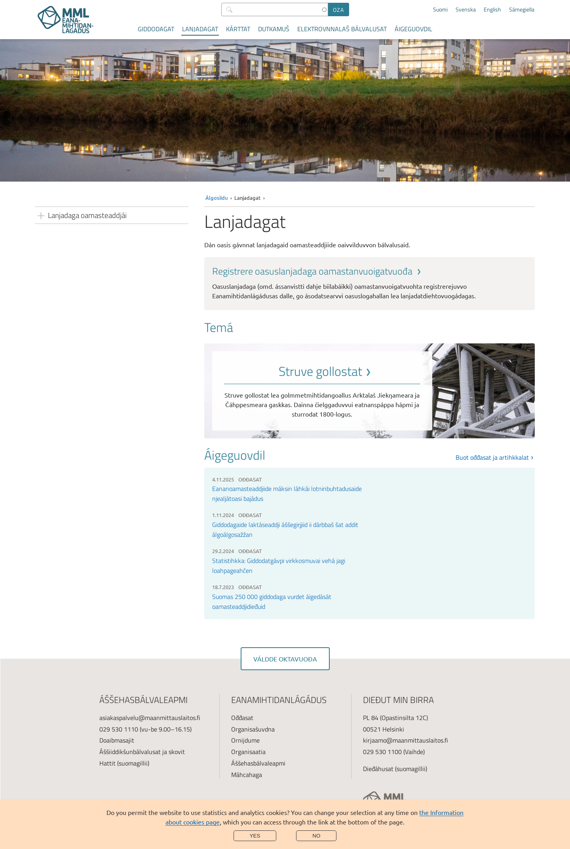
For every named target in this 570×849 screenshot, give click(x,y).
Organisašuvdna (253, 729)
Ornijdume (245, 740)
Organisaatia (248, 751)
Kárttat (238, 29)
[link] (369, 282)
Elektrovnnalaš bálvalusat (342, 29)
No (316, 836)
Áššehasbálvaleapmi (258, 763)
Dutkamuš (273, 29)
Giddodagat (156, 29)
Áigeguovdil (413, 29)
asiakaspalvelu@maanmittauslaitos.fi (149, 717)
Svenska (466, 9)
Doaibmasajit (116, 740)
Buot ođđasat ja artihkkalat (492, 457)
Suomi (440, 9)
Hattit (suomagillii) (124, 763)
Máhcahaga (246, 774)
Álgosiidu (216, 197)
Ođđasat (242, 717)
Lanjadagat (200, 29)
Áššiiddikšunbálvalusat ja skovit (142, 751)
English (492, 9)
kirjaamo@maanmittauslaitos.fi (405, 740)
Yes (255, 836)
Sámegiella (521, 9)
